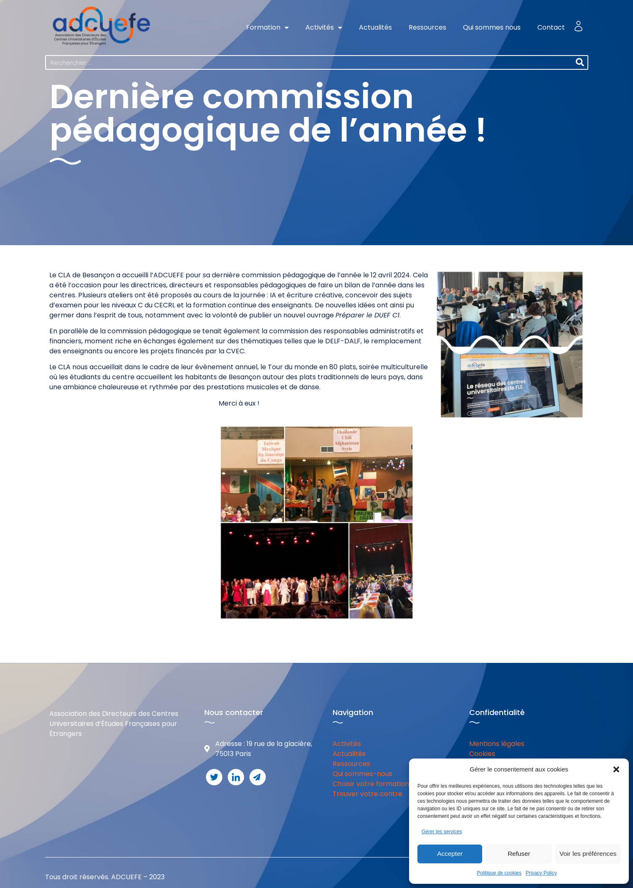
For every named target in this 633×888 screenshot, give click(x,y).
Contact (551, 27)
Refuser (519, 854)
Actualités (375, 27)
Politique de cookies (499, 873)
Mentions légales (496, 743)
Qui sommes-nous (362, 774)
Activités (323, 27)
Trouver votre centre (367, 794)
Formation (267, 27)
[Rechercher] (580, 62)
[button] (616, 769)
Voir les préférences (588, 854)
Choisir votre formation (371, 784)
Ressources (427, 27)
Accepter (449, 854)
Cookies (482, 754)
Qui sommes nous (492, 27)
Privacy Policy (541, 873)
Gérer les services (442, 832)
